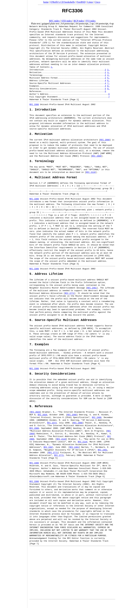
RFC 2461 (92, 291)
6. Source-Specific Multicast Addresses (63, 324)
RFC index (54, 21)
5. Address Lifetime (46, 277)
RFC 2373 (51, 429)
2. (108, 69)
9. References (40, 413)
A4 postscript (67, 23)
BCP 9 (32, 421)
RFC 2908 (105, 141)
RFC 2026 (35, 418)
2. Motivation (40, 135)
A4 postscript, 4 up (104, 23)
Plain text (35, 23)
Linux (90, 2)
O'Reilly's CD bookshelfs (62, 2)
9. (108, 88)
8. (108, 85)
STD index (66, 21)
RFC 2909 (96, 157)
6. (108, 80)
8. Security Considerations (52, 379)
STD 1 (47, 42)
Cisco (97, 2)
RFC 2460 (72, 421)
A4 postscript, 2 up (84, 23)
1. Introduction (42, 110)
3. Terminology (41, 163)
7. (108, 83)
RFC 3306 (34, 104)
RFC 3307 (48, 453)
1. (52, 67)
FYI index (91, 21)
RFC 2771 (69, 297)
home (46, 2)
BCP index (79, 21)
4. (108, 75)
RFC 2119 (90, 174)
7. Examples (39, 349)
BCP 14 (71, 448)
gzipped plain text (50, 23)
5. (108, 77)
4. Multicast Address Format (53, 180)
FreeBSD (81, 2)
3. (108, 72)
